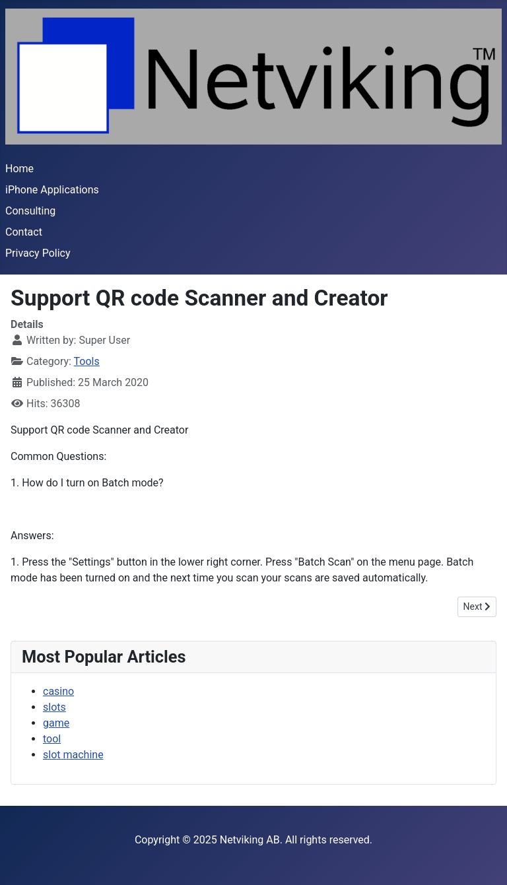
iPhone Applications (52, 189)
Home (19, 168)
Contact (23, 232)
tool (52, 739)
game (56, 723)
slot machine (73, 754)
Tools (87, 361)
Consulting (30, 211)
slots (54, 707)
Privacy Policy (38, 253)
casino (58, 691)
